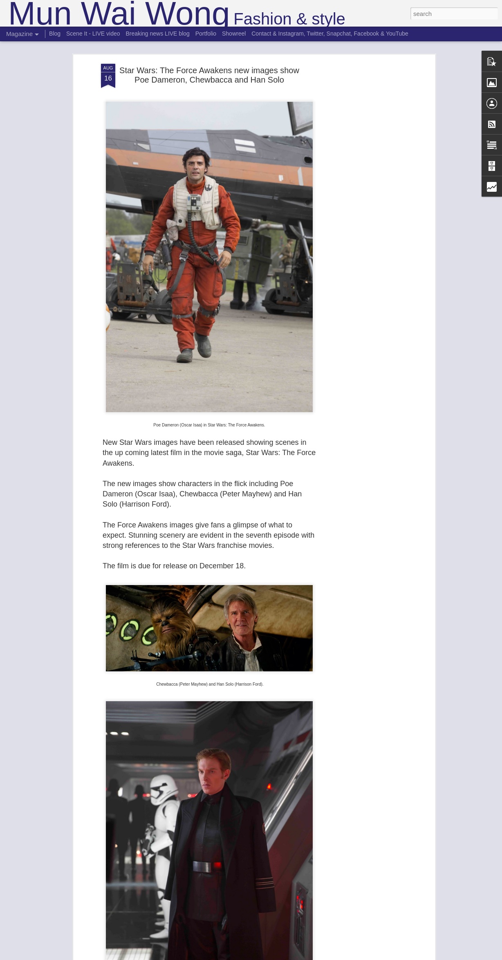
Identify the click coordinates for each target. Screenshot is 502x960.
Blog (55, 33)
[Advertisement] (362, 192)
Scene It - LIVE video (93, 33)
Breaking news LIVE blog (157, 33)
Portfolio (205, 33)
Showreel (234, 33)
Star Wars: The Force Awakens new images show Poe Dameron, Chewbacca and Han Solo (209, 75)
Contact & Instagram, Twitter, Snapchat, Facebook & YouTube (329, 33)
